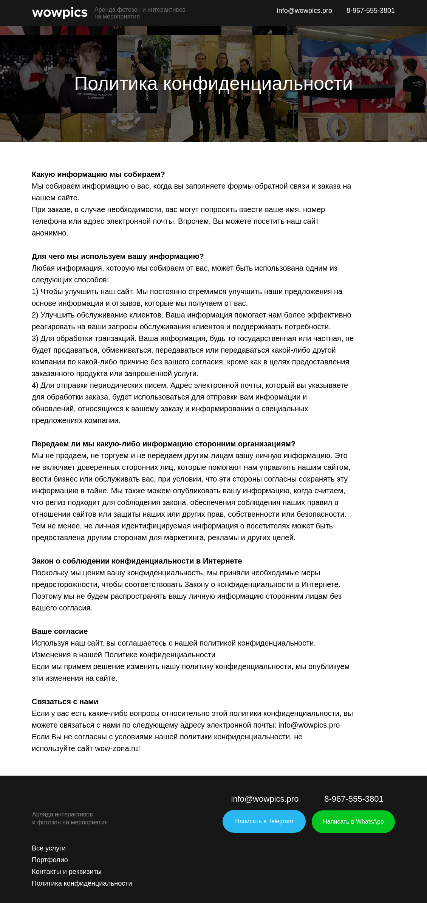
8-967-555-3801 (371, 10)
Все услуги (49, 848)
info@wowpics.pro (304, 10)
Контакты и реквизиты (67, 871)
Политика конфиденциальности (82, 883)
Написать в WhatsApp (353, 821)
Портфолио (50, 860)
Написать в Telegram (264, 821)
